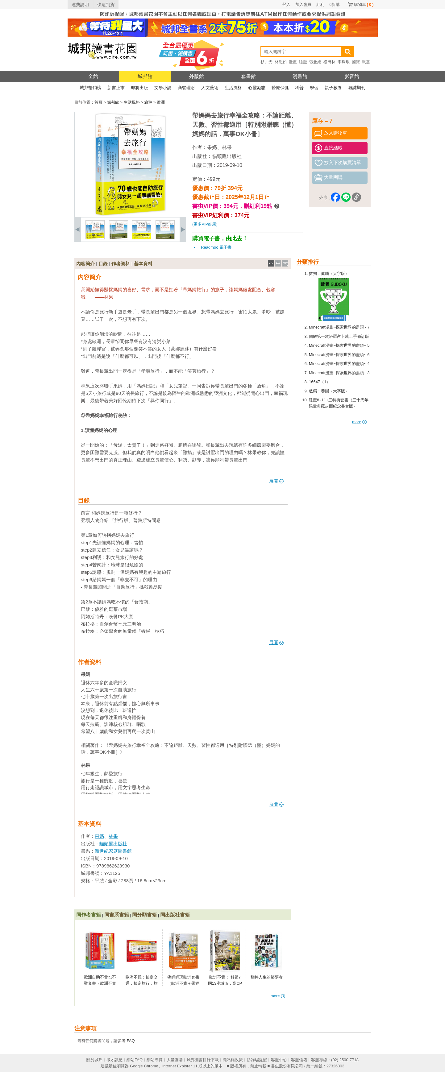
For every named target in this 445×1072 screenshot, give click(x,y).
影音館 (351, 76)
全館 (93, 76)
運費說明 (80, 4)
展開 (276, 480)
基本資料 (143, 263)
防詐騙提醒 (257, 1060)
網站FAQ (135, 1060)
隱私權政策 (233, 1060)
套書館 (248, 76)
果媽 (212, 147)
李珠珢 (344, 62)
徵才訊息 (114, 1060)
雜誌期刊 (356, 87)
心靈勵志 (256, 87)
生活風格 (233, 87)
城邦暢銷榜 (90, 87)
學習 (314, 87)
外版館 (196, 76)
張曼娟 (315, 62)
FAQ (131, 1040)
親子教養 (333, 87)
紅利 (320, 4)
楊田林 (329, 62)
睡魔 (303, 62)
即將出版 (139, 87)
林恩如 (281, 62)
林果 (227, 147)
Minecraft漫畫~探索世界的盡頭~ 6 (339, 354)
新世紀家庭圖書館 (113, 851)
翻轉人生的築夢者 (267, 977)
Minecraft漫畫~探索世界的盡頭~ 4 (339, 363)
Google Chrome (144, 1066)
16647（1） (319, 381)
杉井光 (266, 62)
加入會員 (303, 4)
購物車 (364, 4)
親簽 (366, 62)
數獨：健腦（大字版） (329, 273)
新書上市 (116, 87)
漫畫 (293, 62)
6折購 (334, 4)
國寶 (356, 62)
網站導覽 (155, 1060)
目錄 (103, 263)
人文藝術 (209, 87)
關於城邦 (94, 1060)
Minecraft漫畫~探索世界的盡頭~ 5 (339, 345)
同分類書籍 (144, 914)
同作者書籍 (88, 914)
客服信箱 (299, 1060)
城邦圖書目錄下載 (203, 1060)
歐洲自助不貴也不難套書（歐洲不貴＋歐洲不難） (100, 983)
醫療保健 (280, 87)
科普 (299, 87)
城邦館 (145, 76)
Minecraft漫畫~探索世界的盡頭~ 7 (339, 327)
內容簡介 (85, 263)
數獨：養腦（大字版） (329, 391)
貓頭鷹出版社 (227, 156)
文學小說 (163, 87)
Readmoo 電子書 (216, 247)
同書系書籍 (116, 914)
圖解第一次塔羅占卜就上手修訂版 (339, 336)
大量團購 (175, 1060)
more (359, 422)
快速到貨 (105, 4)
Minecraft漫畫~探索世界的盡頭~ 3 (339, 372)
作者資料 (120, 263)
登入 (286, 4)
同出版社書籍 (175, 914)
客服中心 (279, 1060)
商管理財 (186, 87)
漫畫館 (300, 76)
